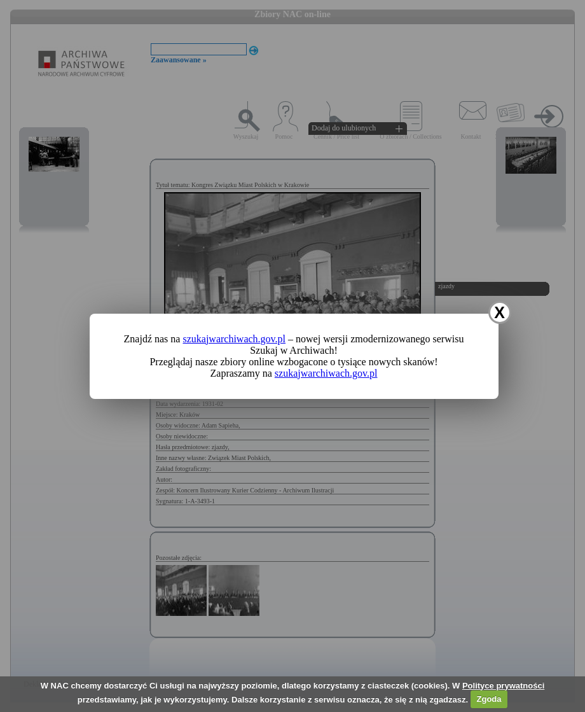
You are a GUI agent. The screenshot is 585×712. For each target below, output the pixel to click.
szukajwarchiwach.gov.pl (234, 338)
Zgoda (489, 699)
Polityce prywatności (503, 685)
